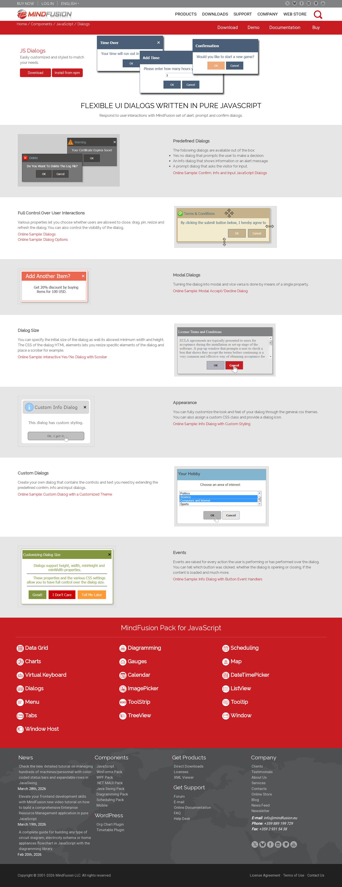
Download (35, 73)
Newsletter (260, 811)
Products (186, 14)
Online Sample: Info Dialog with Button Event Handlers (217, 579)
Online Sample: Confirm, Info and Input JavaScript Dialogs (220, 173)
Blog (255, 800)
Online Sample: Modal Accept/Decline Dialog (210, 291)
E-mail (179, 802)
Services (258, 783)
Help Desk (182, 818)
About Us (259, 777)
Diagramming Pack (112, 794)
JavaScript (64, 24)
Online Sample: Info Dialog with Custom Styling (211, 424)
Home (22, 24)
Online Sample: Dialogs (37, 234)
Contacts (259, 788)
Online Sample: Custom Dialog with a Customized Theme (65, 494)
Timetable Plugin (110, 830)
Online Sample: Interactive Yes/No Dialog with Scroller (62, 357)
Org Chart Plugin (110, 824)
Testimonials (262, 772)
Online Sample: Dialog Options (43, 239)
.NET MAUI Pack (109, 783)
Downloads (215, 14)
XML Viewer (184, 777)
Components (41, 24)
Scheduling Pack (110, 800)
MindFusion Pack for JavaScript (171, 628)
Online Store (262, 794)
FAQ (177, 813)
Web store (295, 14)
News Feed (261, 805)
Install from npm (67, 73)
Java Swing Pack (110, 788)
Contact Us (315, 875)
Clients (257, 766)
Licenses (181, 772)
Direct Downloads (188, 766)
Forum (179, 796)
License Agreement (265, 875)
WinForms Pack (109, 772)
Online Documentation (192, 807)
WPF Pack (104, 777)
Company (267, 14)
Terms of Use (293, 875)
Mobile (102, 805)
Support (243, 14)
